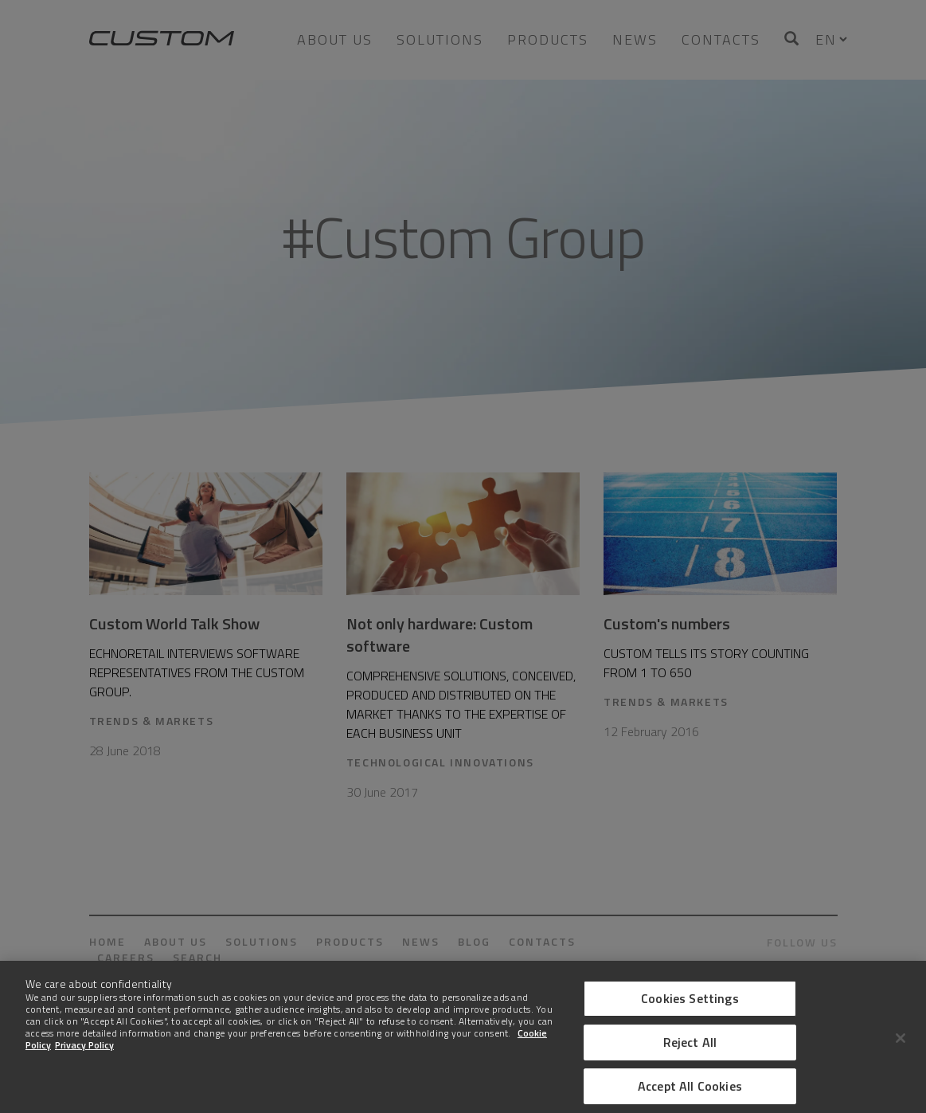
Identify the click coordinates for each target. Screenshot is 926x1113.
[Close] (900, 1047)
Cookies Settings (690, 1007)
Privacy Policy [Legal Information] (84, 1054)
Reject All (690, 1051)
